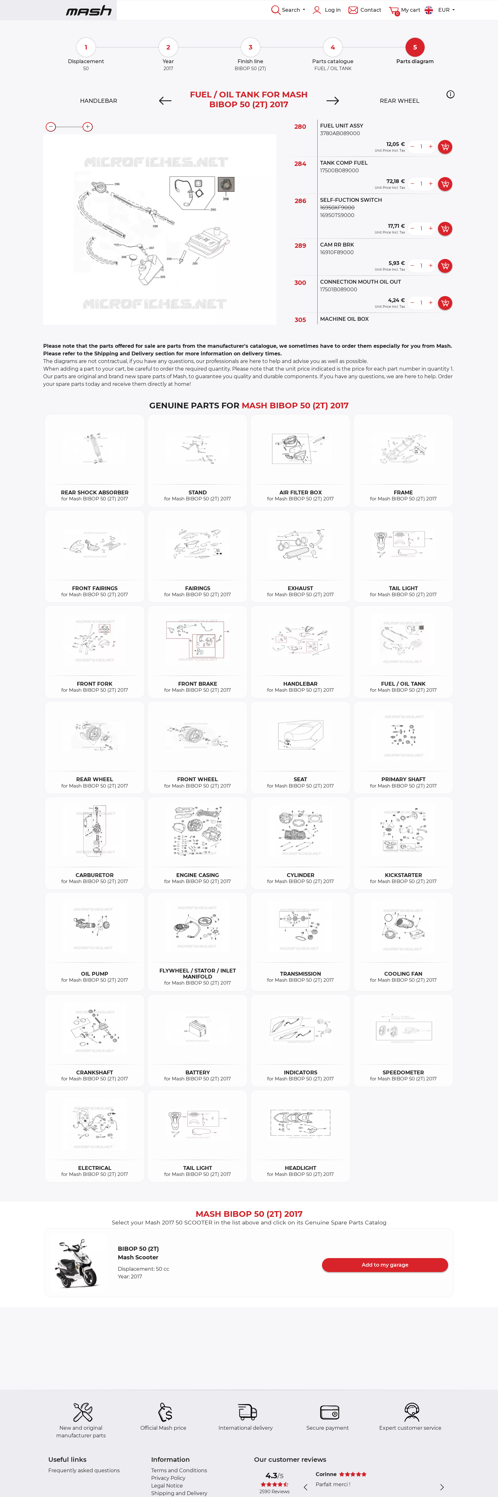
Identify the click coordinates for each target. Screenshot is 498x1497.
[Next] (332, 101)
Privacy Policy (168, 1478)
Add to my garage (385, 1265)
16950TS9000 (337, 215)
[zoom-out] (51, 127)
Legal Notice (167, 1486)
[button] (450, 94)
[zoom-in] (88, 127)
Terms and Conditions (179, 1470)
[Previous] (165, 101)
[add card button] (445, 147)
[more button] (430, 147)
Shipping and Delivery (179, 1493)
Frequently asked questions (84, 1470)
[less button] (412, 147)
